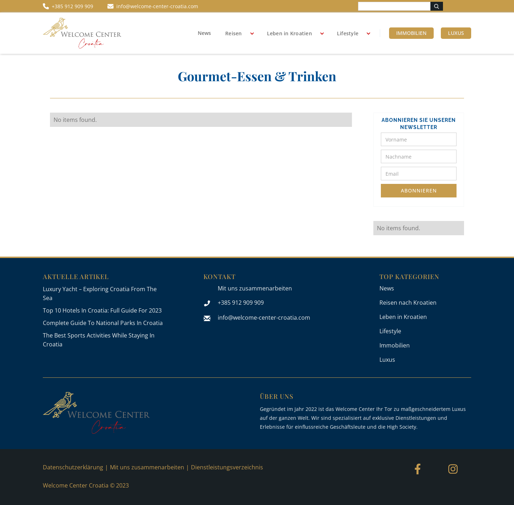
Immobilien (411, 33)
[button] (237, 33)
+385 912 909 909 (241, 302)
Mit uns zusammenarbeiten (255, 288)
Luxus (456, 33)
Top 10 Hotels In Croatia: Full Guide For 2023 (102, 310)
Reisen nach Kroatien (408, 302)
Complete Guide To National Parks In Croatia (103, 323)
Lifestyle (347, 33)
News (204, 33)
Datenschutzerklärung (73, 467)
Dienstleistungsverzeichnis (227, 467)
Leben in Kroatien (289, 33)
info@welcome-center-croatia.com (264, 317)
